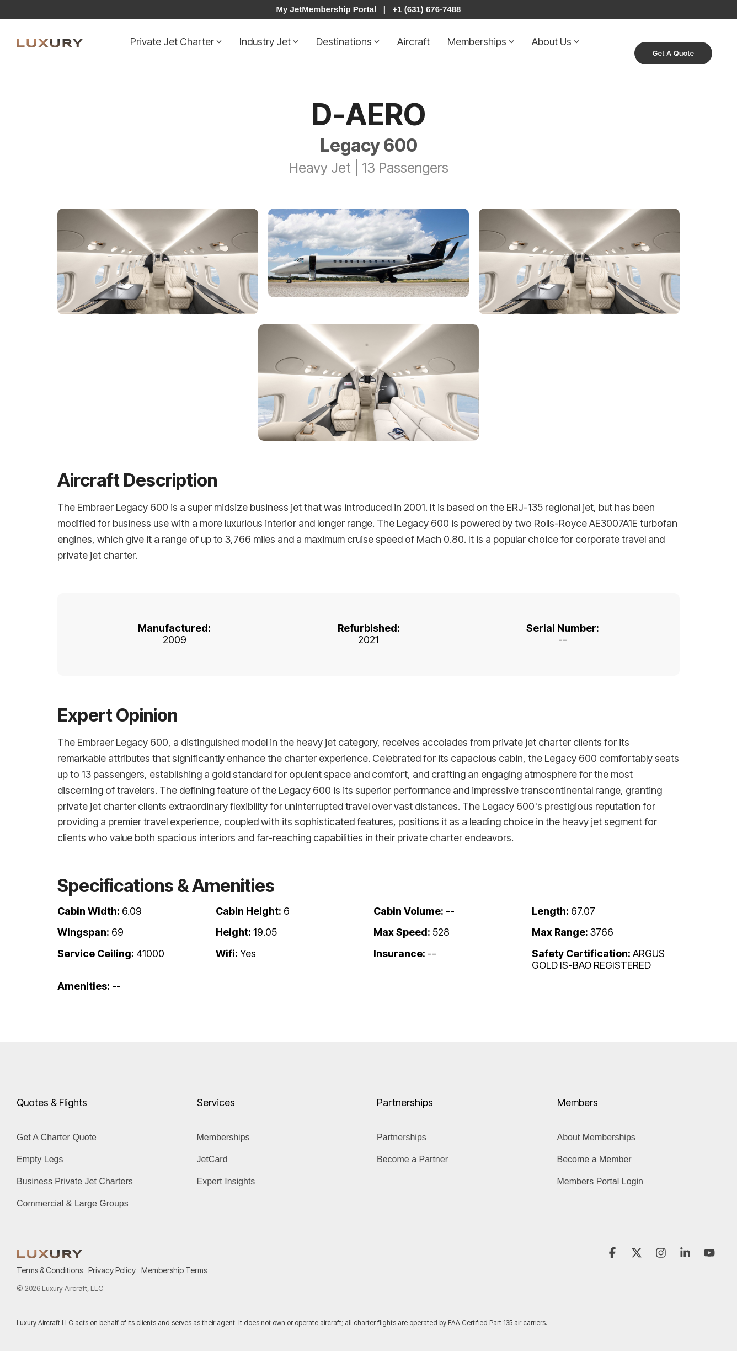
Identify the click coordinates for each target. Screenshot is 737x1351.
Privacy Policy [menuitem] (112, 1270)
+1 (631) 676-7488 (427, 9)
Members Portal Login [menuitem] (600, 1181)
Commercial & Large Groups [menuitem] (73, 1203)
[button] (613, 1253)
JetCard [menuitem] (212, 1158)
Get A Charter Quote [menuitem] (57, 1136)
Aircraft (413, 41)
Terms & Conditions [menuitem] (50, 1270)
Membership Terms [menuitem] (174, 1270)
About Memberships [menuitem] (596, 1136)
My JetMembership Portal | (331, 9)
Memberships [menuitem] (223, 1136)
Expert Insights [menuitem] (226, 1181)
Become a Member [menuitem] (594, 1158)
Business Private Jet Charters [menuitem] (75, 1181)
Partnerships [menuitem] (401, 1136)
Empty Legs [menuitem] (40, 1158)
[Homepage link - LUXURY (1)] (50, 1252)
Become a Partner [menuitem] (412, 1158)
